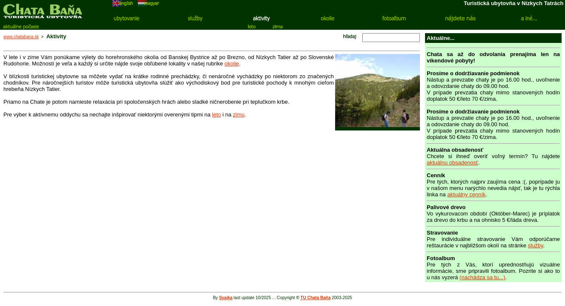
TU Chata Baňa (315, 297)
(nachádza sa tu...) (482, 277)
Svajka (225, 297)
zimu (238, 114)
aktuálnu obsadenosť (452, 162)
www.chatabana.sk (21, 36)
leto (216, 114)
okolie (231, 63)
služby (535, 245)
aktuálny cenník (466, 194)
